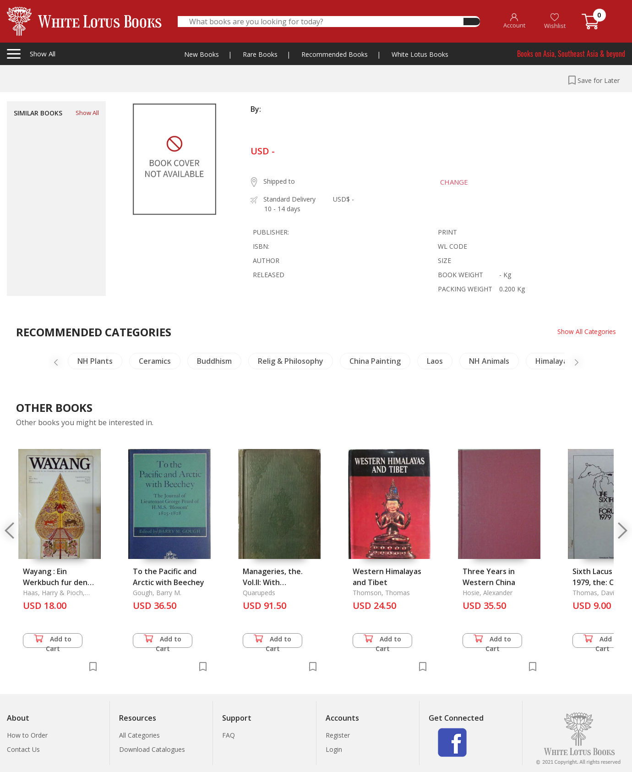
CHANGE (452, 181)
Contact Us (23, 749)
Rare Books (260, 54)
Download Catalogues (152, 749)
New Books (201, 54)
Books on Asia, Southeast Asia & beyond (571, 53)
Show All (87, 113)
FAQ (228, 735)
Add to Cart (52, 641)
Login (334, 749)
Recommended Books (334, 54)
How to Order (27, 735)
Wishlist (555, 21)
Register (338, 735)
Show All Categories (586, 331)
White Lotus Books (420, 54)
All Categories (139, 735)
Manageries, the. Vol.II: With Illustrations (273, 582)
